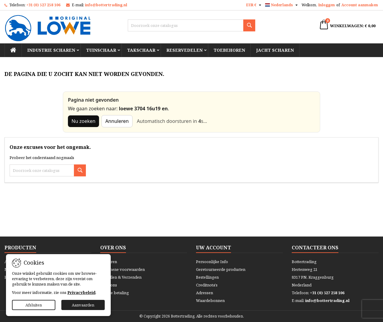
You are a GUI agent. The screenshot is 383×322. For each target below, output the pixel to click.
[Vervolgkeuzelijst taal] (282, 5)
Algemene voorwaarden (122, 269)
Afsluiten (33, 305)
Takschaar (141, 50)
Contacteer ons (315, 247)
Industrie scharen (51, 50)
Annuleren (117, 121)
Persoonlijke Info (212, 261)
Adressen (204, 292)
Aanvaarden (83, 305)
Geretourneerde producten (220, 269)
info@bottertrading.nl (106, 4)
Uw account (213, 247)
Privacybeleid (81, 292)
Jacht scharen (275, 50)
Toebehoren (229, 50)
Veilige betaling (114, 292)
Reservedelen (184, 50)
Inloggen (326, 4)
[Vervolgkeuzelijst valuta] (254, 5)
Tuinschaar (101, 50)
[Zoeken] (192, 25)
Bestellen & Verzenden (121, 277)
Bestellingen (207, 277)
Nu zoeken (83, 121)
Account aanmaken (359, 4)
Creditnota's (207, 285)
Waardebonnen (210, 300)
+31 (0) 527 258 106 (43, 4)
